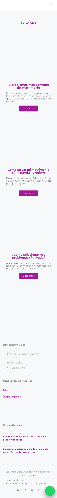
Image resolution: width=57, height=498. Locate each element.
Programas (40, 483)
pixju (33, 475)
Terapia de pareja (12, 396)
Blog (5, 389)
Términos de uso (15, 480)
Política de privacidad (17, 483)
